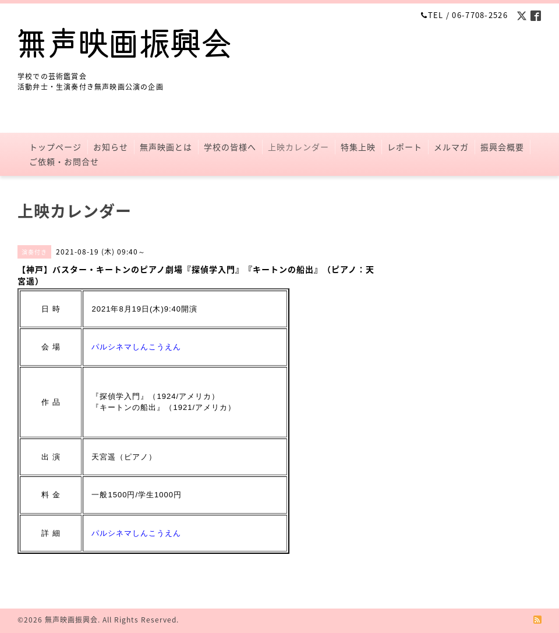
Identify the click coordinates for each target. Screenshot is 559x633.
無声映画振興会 (71, 619)
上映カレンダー (298, 147)
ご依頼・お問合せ (64, 161)
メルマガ (451, 147)
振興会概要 (502, 147)
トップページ (55, 147)
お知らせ (110, 147)
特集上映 (358, 147)
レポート (404, 147)
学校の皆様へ (230, 147)
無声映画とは (166, 147)
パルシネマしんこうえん (136, 346)
